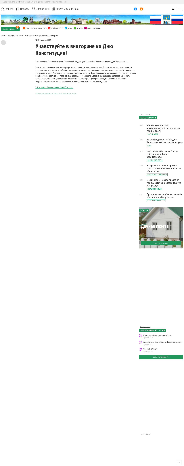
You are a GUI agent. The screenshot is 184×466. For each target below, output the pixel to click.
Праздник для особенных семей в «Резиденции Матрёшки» (164, 196)
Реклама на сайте (145, 114)
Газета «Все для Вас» (67, 9)
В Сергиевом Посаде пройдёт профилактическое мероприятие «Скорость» (164, 168)
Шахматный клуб (24, 2)
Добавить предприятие (161, 357)
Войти (180, 9)
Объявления (13, 2)
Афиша (5, 2)
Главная (7, 9)
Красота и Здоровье (59, 2)
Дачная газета (155, 226)
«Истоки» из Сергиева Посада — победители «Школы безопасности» (163, 154)
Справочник (41, 9)
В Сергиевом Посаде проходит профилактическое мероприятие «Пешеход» (164, 183)
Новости (23, 9)
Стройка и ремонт (37, 2)
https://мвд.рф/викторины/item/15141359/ (54, 87)
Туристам (47, 2)
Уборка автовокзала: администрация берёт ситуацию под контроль (163, 128)
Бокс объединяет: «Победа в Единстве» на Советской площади (165, 141)
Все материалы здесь (161, 243)
